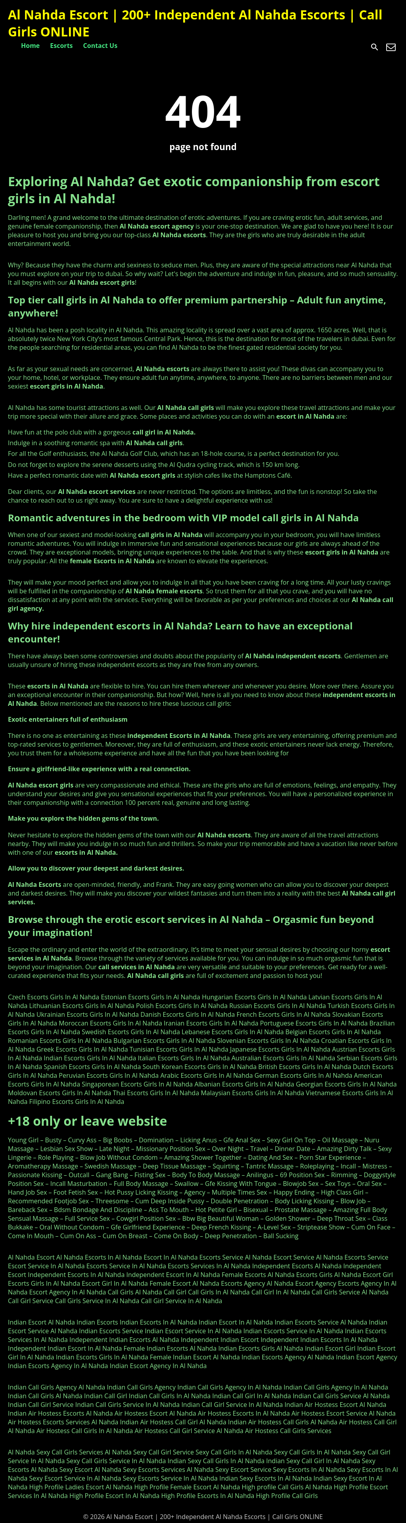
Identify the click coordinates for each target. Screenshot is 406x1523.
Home (30, 45)
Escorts (61, 45)
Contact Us (100, 45)
